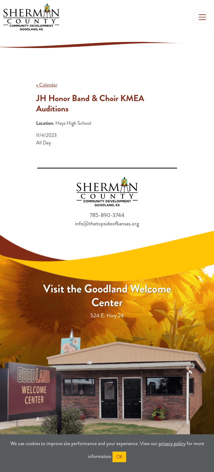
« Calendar (46, 85)
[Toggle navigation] (202, 17)
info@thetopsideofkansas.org (107, 224)
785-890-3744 (107, 215)
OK (119, 457)
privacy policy (172, 443)
